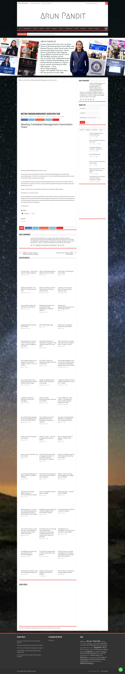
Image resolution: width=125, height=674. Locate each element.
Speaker (54, 28)
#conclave (58, 196)
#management (43, 200)
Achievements (26, 28)
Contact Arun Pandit (35, 3)
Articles (35, 28)
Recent (82, 129)
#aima (34, 196)
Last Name (82, 113)
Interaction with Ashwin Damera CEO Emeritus (64, 253)
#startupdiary (42, 198)
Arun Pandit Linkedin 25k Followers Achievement (28, 671)
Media (76, 28)
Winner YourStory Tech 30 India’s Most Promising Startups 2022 (47, 533)
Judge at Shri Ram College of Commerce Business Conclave (31, 253)
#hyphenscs (30, 196)
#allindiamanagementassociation (54, 198)
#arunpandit (24, 196)
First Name (82, 108)
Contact (96, 28)
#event (64, 198)
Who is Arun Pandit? (46, 3)
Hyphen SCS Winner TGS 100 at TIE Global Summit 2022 (28, 533)
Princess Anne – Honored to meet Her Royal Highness (29, 394)
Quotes (41, 28)
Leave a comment (52, 116)
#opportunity (30, 200)
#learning (49, 200)
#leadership (52, 196)
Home (20, 28)
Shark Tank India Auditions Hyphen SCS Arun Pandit (47, 394)
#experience (37, 200)
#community (34, 202)
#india (25, 200)
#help (38, 202)
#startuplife (36, 198)
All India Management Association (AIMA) (47, 176)
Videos (60, 28)
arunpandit (24, 116)
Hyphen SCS (30, 176)
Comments (94, 129)
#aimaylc (38, 196)
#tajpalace (24, 198)
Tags (100, 129)
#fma (67, 200)
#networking (27, 202)
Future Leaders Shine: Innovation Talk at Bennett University (41, 34)
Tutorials (90, 28)
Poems (47, 28)
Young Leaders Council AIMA (32, 189)
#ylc (42, 196)
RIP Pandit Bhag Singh (94, 529)
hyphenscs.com (27, 193)
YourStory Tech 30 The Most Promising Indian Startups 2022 (65, 533)
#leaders (54, 200)
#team (70, 200)
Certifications (68, 28)
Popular (88, 129)
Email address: (91, 117)
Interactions (27, 80)
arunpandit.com (25, 206)
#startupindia (30, 198)
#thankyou (63, 200)
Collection (83, 28)
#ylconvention (46, 196)
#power (59, 200)
